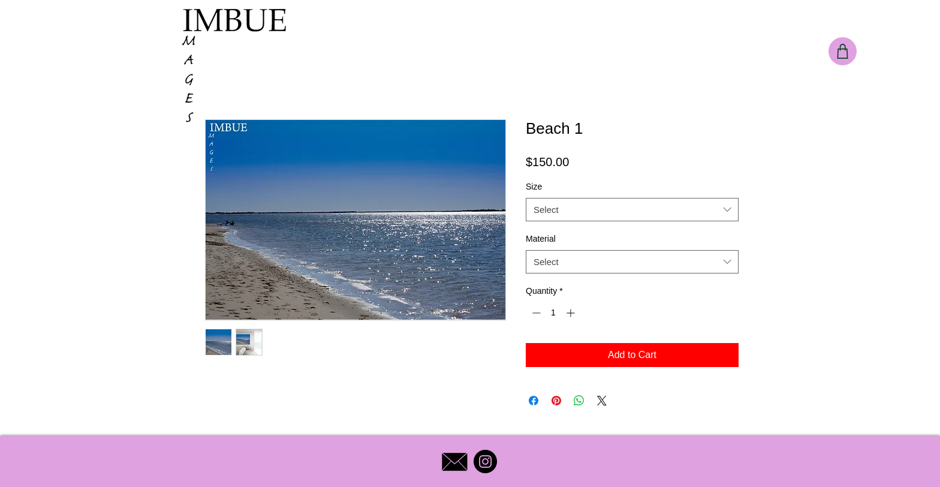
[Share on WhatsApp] (579, 400)
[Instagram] (485, 461)
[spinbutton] (553, 312)
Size (534, 186)
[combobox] (632, 209)
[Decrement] (535, 312)
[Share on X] (602, 400)
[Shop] (842, 51)
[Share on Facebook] (533, 400)
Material (541, 239)
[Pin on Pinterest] (556, 400)
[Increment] (571, 312)
